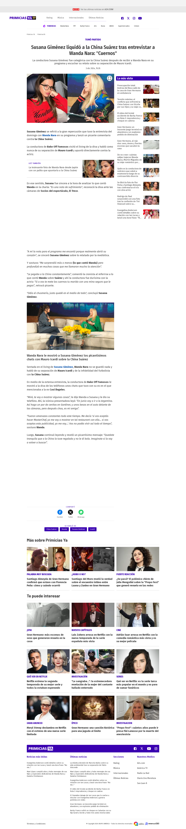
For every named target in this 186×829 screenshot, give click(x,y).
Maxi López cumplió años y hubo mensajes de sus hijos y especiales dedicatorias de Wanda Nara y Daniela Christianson (47, 774)
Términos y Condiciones (36, 824)
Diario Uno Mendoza (146, 779)
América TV (142, 769)
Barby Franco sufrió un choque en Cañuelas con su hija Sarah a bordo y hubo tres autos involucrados (90, 812)
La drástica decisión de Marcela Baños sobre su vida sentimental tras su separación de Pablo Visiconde (89, 765)
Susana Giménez (63, 366)
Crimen (136, 26)
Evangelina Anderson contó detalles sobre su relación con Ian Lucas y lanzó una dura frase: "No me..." (47, 765)
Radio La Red (143, 774)
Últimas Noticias (96, 18)
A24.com (141, 763)
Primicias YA (31, 34)
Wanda (64, 529)
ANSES (111, 26)
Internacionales (76, 18)
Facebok (60, 514)
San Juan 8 (142, 784)
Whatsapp (81, 514)
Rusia (103, 26)
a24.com (109, 9)
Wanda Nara (64, 26)
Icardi (92, 529)
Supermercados (124, 26)
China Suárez (51, 529)
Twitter (70, 514)
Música (61, 18)
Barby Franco (85, 26)
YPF (74, 26)
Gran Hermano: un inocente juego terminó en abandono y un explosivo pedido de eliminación (89, 806)
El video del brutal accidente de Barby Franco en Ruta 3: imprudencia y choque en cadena (90, 791)
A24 (95, 26)
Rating (49, 18)
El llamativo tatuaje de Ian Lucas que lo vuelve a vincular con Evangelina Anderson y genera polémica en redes (89, 798)
